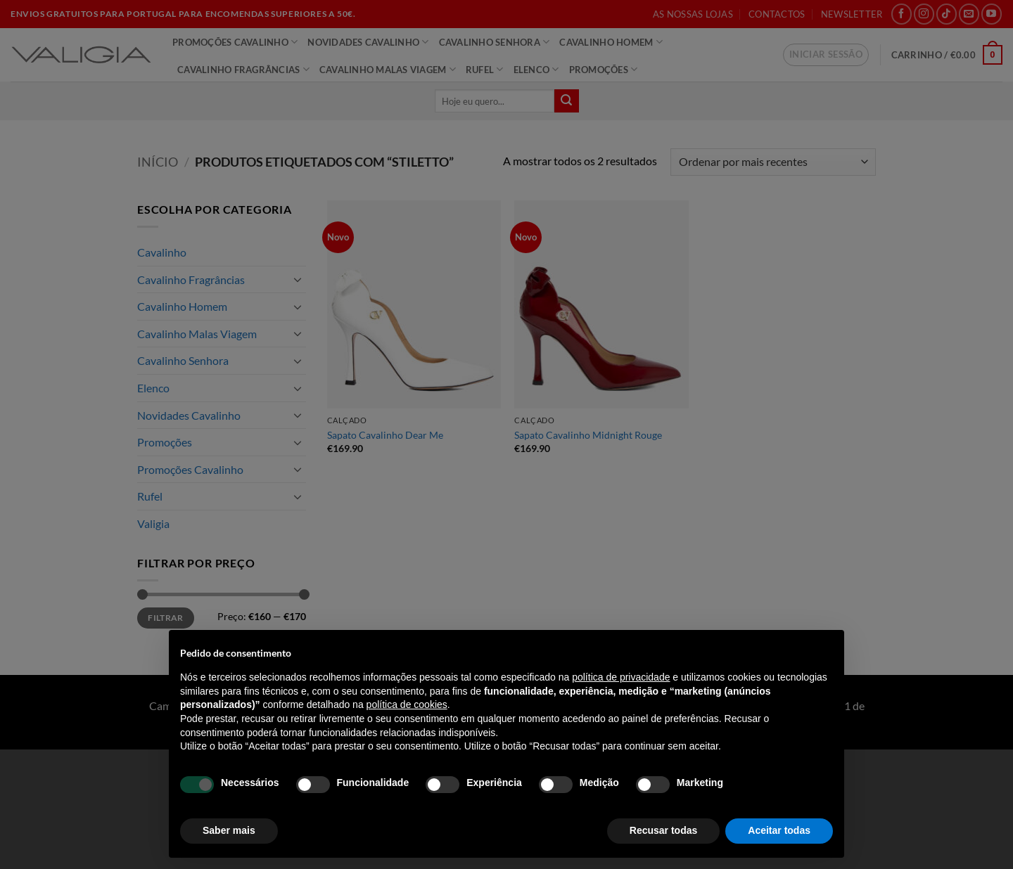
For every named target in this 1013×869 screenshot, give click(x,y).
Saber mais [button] (229, 830)
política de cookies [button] (407, 704)
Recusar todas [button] (663, 830)
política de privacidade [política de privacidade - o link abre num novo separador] (621, 677)
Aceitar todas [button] (779, 830)
